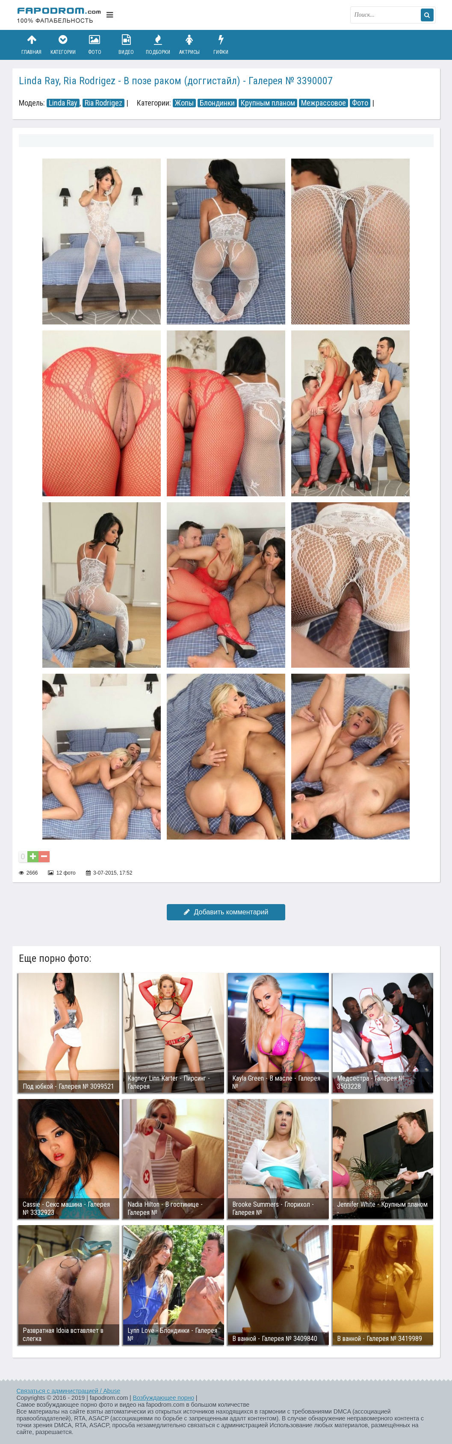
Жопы (184, 103)
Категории (63, 44)
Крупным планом (268, 103)
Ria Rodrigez (103, 103)
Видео (126, 44)
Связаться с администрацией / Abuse (69, 1391)
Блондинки (217, 103)
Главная (32, 44)
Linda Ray (63, 103)
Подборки (158, 44)
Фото (94, 44)
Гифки (221, 44)
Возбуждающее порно (163, 1397)
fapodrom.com (59, 15)
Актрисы (189, 44)
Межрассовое (323, 103)
